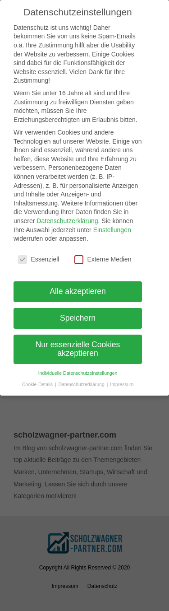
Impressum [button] (121, 384)
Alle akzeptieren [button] (78, 291)
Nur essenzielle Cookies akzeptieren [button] (78, 349)
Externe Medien (102, 259)
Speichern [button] (78, 317)
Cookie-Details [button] (38, 384)
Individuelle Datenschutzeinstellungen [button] (78, 373)
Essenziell (38, 259)
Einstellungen (112, 229)
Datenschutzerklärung (67, 220)
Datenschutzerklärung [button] (82, 384)
